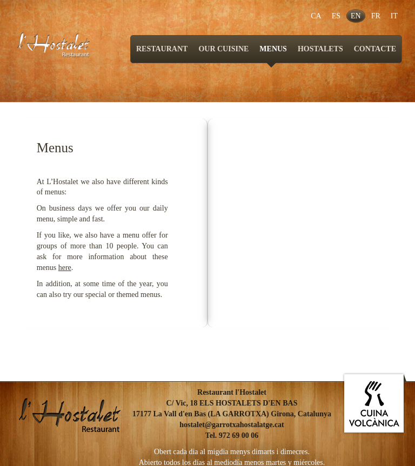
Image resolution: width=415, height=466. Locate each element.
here (64, 268)
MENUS (273, 54)
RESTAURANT (162, 49)
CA (316, 16)
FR (375, 16)
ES (336, 16)
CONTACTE (375, 49)
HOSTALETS (320, 49)
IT (394, 16)
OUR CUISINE (223, 49)
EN (356, 16)
